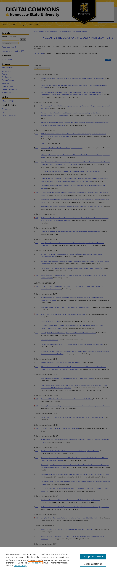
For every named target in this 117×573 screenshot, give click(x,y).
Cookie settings (35, 563)
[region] (58, 560)
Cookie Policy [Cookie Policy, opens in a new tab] (20, 566)
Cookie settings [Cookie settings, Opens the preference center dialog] (93, 563)
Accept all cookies (93, 556)
